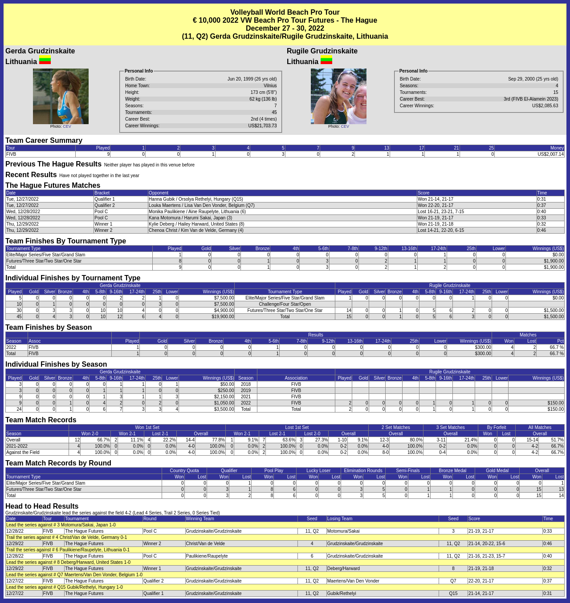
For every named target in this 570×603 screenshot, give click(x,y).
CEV (67, 126)
